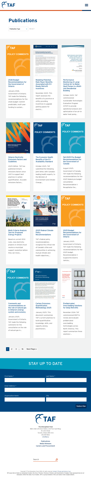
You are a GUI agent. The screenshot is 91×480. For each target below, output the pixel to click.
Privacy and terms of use (64, 471)
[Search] (57, 459)
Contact (55, 471)
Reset (32, 29)
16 (23, 349)
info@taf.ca (45, 437)
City (47, 396)
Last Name (50, 376)
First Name (9, 376)
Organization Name (12, 396)
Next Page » (31, 349)
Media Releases (45, 443)
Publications (45, 441)
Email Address (10, 386)
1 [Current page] (8, 349)
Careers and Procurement (45, 446)
